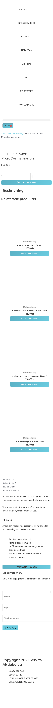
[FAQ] (26, 72)
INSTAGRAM (26, 50)
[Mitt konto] (26, 59)
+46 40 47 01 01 (26, 9)
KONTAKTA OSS (26, 105)
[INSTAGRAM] (26, 45)
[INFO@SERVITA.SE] (26, 18)
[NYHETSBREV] (26, 86)
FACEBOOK (26, 36)
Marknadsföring (15, 133)
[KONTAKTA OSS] (26, 100)
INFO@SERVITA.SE (26, 23)
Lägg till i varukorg (26, 182)
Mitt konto (26, 64)
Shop (3, 133)
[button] (26, 120)
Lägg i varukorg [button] (29, 253)
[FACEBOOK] (26, 32)
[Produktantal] (17, 176)
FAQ (26, 77)
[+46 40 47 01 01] (26, 4)
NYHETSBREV (26, 91)
